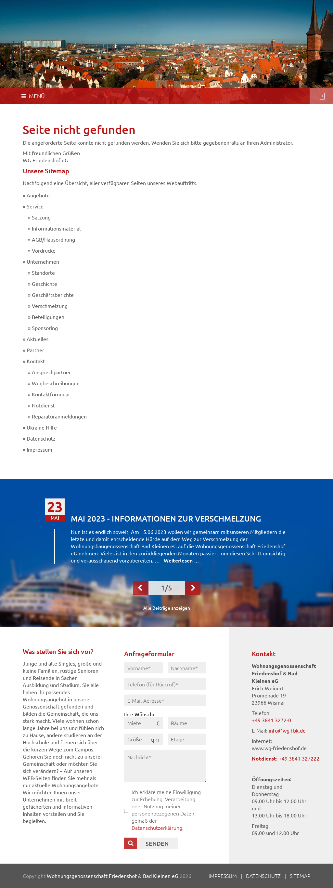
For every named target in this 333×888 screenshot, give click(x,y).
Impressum (39, 449)
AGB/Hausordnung (53, 239)
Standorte (43, 272)
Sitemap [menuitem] (300, 875)
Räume (179, 722)
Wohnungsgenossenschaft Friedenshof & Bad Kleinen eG (112, 875)
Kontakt (36, 361)
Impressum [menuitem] (223, 875)
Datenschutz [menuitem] (263, 875)
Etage (177, 739)
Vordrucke (44, 250)
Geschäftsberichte (53, 294)
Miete (134, 722)
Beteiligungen (48, 316)
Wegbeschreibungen (56, 383)
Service (35, 206)
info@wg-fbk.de (287, 730)
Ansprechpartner (51, 372)
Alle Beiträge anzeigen (166, 608)
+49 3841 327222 (299, 758)
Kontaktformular (51, 394)
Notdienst (43, 405)
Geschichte (44, 283)
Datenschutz (41, 438)
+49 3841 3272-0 (271, 720)
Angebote (38, 195)
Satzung (41, 217)
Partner (35, 350)
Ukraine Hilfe (42, 427)
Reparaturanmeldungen (59, 416)
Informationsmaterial (56, 228)
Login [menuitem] (321, 96)
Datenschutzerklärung (157, 827)
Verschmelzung (50, 305)
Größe (134, 739)
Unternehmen (43, 261)
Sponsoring (45, 328)
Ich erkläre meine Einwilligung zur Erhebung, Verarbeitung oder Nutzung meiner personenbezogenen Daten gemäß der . (166, 809)
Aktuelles (37, 339)
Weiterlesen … (181, 560)
